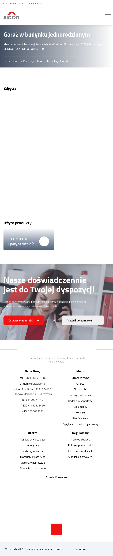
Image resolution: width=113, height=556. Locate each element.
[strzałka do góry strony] (56, 529)
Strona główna (80, 378)
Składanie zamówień (80, 457)
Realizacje (29, 61)
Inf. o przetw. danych (80, 451)
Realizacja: (92, 549)
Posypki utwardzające (33, 439)
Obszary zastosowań (80, 395)
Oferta (80, 383)
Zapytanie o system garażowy (80, 424)
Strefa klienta (80, 418)
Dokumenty (80, 407)
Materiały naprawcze (32, 462)
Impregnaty (32, 445)
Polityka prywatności (80, 445)
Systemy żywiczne (33, 451)
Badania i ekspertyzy (80, 401)
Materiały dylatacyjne (32, 457)
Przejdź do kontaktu (79, 320)
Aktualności (80, 389)
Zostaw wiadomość (20, 320)
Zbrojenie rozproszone (33, 468)
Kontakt (80, 412)
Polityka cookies (80, 439)
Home (7, 61)
